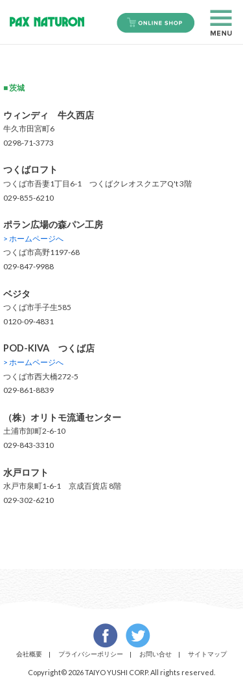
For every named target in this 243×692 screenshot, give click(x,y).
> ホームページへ (33, 238)
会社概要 (29, 654)
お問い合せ (155, 654)
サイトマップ (207, 654)
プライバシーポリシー (90, 654)
